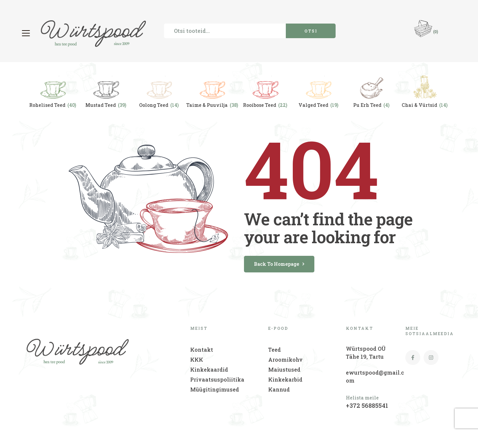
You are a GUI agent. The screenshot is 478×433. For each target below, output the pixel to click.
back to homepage (279, 264)
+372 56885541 (367, 405)
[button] (27, 33)
